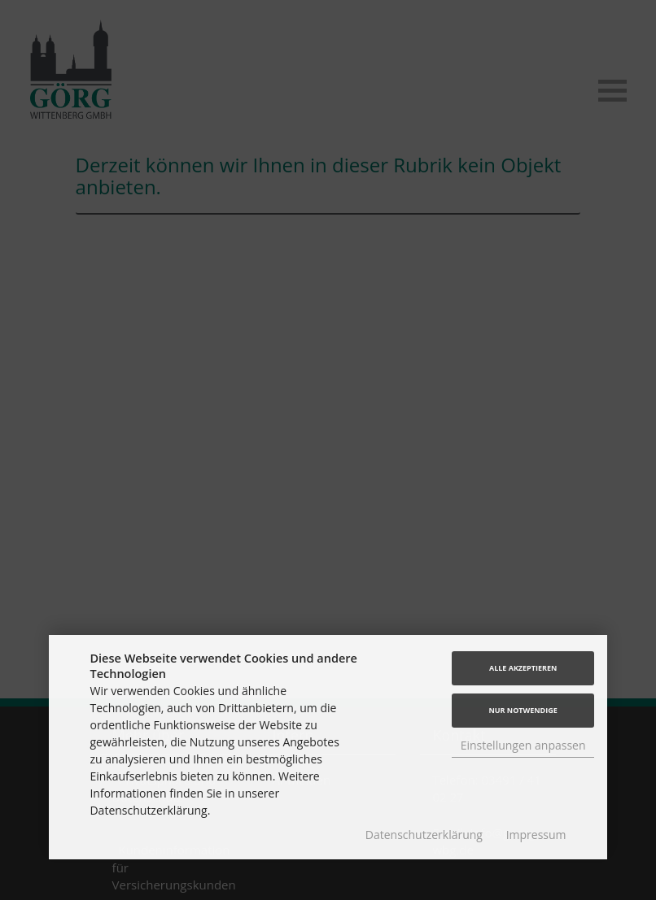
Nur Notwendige (522, 710)
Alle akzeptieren (523, 668)
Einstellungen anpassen (523, 745)
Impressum (536, 834)
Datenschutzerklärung (424, 834)
